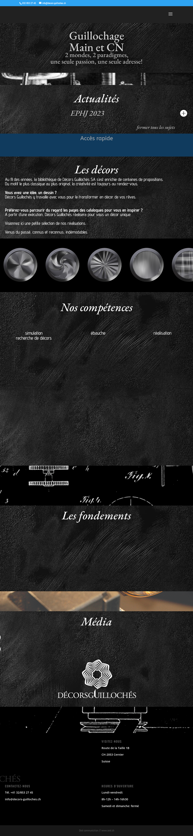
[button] (90, 288)
